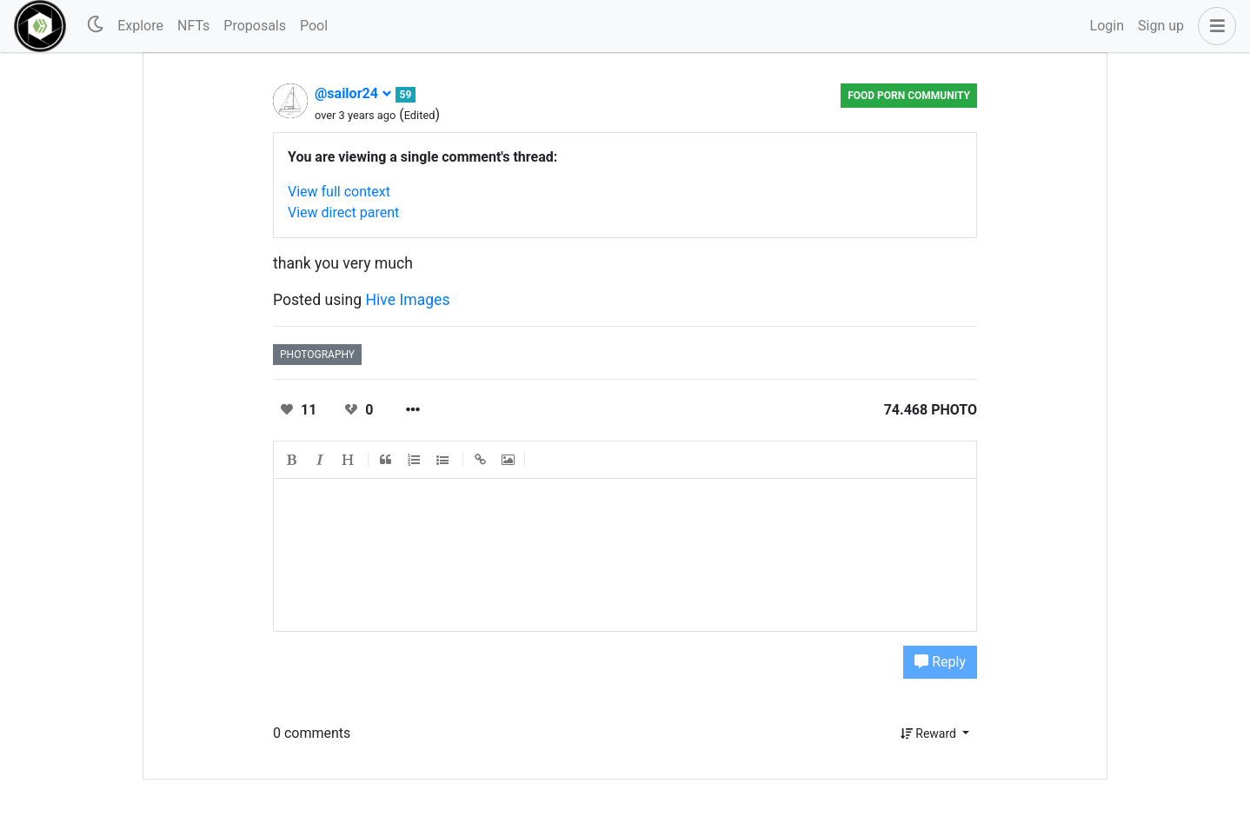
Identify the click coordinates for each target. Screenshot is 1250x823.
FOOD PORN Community (909, 96)
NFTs (193, 25)
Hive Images (408, 300)
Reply (940, 662)
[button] (1213, 26)
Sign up (1161, 25)
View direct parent (343, 212)
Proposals (254, 25)
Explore (140, 25)
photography (317, 354)
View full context (339, 191)
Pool (314, 25)
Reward (930, 733)
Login (1107, 25)
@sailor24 (353, 93)
